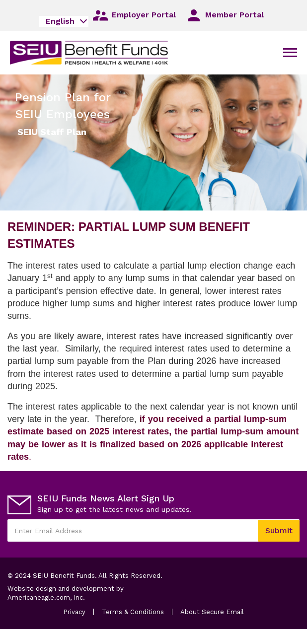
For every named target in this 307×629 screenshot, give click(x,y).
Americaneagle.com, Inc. (55, 597)
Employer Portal (133, 15)
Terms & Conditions (133, 612)
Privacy (74, 612)
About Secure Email (212, 612)
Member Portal (224, 15)
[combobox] (63, 21)
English (60, 21)
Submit (279, 530)
